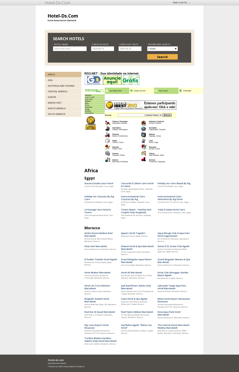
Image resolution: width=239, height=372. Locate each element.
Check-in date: (100, 44)
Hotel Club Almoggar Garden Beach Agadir (173, 274)
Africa (51, 74)
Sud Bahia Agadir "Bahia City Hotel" (136, 326)
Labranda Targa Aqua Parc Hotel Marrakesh (172, 287)
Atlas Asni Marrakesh (95, 246)
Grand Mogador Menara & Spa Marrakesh (174, 261)
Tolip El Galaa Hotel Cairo (171, 209)
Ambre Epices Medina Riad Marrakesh (98, 234)
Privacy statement (69, 366)
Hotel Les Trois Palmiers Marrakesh (97, 287)
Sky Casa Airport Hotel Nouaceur (96, 326)
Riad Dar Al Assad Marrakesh (99, 312)
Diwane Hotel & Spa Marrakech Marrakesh (137, 247)
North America (57, 108)
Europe (52, 97)
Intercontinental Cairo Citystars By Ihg (133, 198)
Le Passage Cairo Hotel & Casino (97, 211)
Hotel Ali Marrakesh (131, 272)
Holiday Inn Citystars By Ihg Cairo (99, 198)
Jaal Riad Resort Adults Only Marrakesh (136, 287)
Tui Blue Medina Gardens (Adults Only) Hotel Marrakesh (100, 339)
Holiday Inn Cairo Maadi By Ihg (174, 183)
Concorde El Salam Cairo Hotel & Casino (137, 185)
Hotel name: (61, 44)
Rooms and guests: (159, 44)
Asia (50, 80)
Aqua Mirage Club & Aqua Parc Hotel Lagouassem (174, 234)
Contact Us (80, 366)
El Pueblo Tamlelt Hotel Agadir (100, 259)
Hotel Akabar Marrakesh (97, 272)
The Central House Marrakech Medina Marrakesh (173, 326)
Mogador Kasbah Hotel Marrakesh (96, 300)
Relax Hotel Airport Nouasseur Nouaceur (174, 300)
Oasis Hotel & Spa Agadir (134, 298)
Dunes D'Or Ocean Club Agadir (174, 246)
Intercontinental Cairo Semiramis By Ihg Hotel (170, 198)
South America (56, 114)
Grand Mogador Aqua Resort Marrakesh (136, 261)
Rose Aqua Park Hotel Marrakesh (169, 313)
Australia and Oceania (61, 85)
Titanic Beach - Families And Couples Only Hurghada (136, 211)
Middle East (55, 102)
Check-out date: (129, 44)
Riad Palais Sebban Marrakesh (137, 312)
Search (162, 57)
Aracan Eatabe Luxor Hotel (98, 183)
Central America (57, 91)
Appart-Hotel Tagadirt (133, 233)
